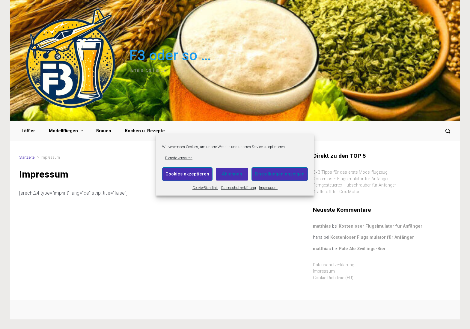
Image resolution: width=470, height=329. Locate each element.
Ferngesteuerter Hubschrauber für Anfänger (354, 185)
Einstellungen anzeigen (280, 174)
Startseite (26, 157)
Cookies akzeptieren (187, 174)
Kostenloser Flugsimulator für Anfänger (351, 178)
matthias (322, 226)
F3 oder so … (170, 55)
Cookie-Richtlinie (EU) (333, 277)
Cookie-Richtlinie (205, 188)
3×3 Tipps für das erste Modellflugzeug (350, 172)
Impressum (268, 188)
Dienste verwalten (178, 158)
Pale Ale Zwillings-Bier (362, 248)
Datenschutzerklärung (238, 188)
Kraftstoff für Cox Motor (336, 191)
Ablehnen (232, 174)
